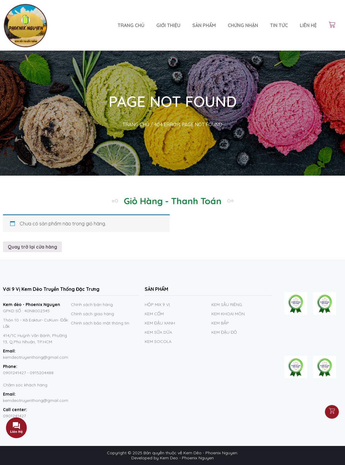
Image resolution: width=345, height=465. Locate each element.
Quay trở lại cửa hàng (32, 247)
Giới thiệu (168, 25)
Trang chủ (131, 25)
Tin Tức (279, 25)
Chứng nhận (243, 25)
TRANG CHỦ (136, 124)
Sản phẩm (204, 25)
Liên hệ (308, 25)
